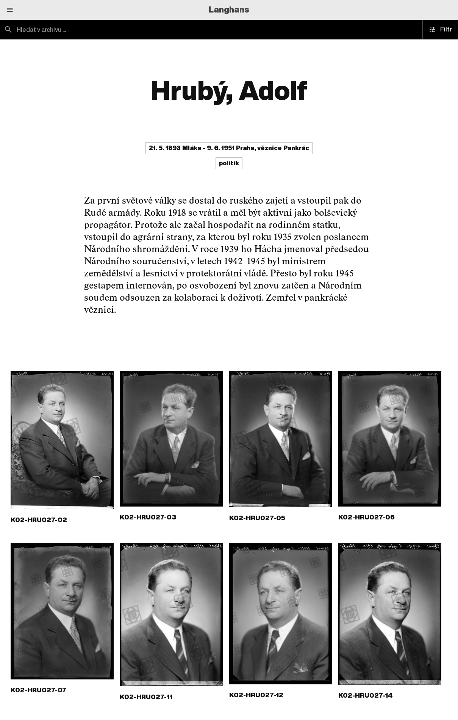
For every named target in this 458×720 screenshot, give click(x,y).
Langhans (229, 9)
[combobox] (114, 29)
